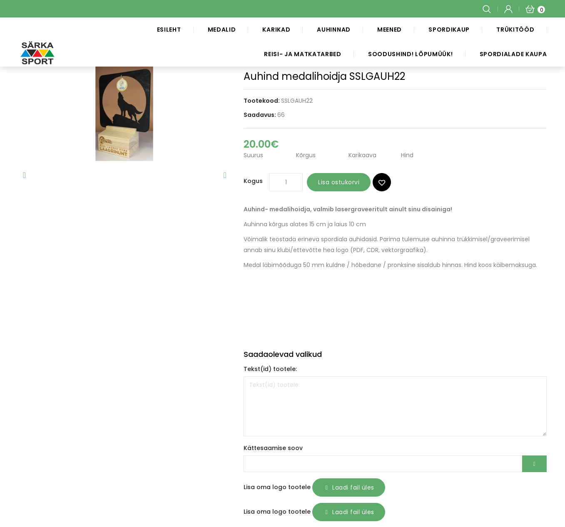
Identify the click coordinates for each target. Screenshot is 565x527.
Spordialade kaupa (513, 54)
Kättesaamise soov (273, 448)
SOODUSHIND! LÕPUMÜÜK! (410, 54)
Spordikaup (449, 29)
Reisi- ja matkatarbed (302, 54)
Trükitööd (515, 29)
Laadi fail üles (348, 487)
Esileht (169, 29)
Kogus (253, 181)
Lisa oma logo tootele (277, 487)
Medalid (222, 29)
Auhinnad (334, 29)
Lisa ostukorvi (338, 182)
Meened (389, 29)
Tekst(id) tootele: (270, 369)
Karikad (276, 29)
